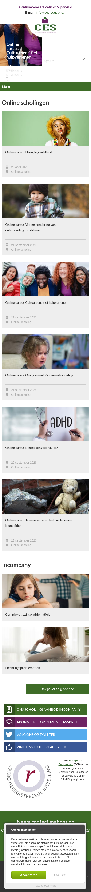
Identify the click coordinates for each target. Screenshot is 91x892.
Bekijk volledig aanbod (57, 689)
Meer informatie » (14, 71)
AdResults (51, 886)
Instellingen (60, 874)
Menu (6, 86)
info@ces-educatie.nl (51, 12)
